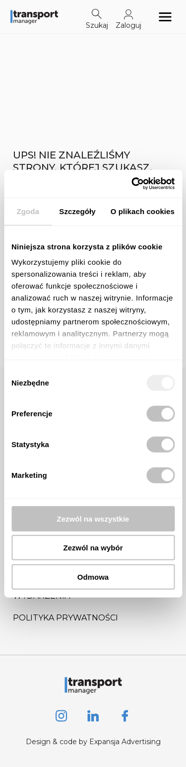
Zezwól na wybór (93, 547)
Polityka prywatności (65, 617)
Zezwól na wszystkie (93, 518)
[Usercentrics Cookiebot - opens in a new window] (132, 183)
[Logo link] (34, 16)
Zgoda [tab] (27, 211)
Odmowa (93, 576)
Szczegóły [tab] (77, 211)
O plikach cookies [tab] (143, 211)
